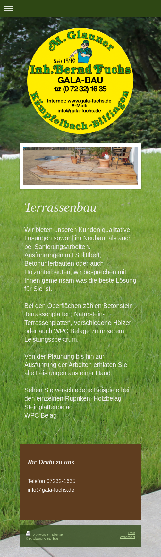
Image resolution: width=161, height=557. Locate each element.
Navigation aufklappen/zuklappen (80, 8)
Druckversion (38, 534)
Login (131, 533)
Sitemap (57, 534)
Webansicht (127, 537)
